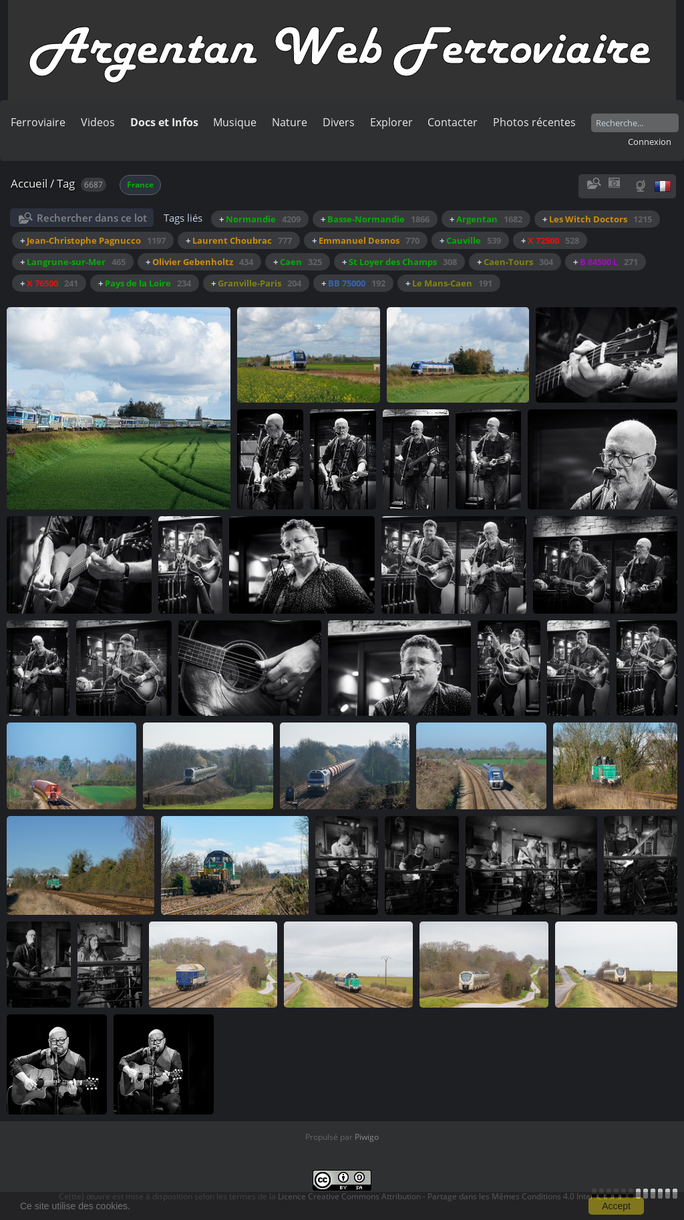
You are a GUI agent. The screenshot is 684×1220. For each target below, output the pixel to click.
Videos (98, 122)
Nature (289, 122)
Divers (339, 122)
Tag (66, 183)
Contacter (453, 122)
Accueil (29, 183)
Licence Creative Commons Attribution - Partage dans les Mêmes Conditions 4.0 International (451, 1196)
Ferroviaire (38, 122)
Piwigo (367, 1137)
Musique (234, 122)
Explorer (391, 122)
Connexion (649, 142)
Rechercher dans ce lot (92, 217)
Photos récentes (534, 122)
